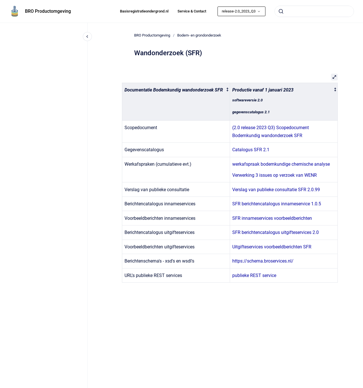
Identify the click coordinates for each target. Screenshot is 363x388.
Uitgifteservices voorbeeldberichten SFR (271, 247)
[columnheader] (176, 102)
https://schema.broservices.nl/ (263, 261)
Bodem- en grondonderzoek (199, 35)
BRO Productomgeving (48, 11)
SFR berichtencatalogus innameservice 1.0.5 (276, 203)
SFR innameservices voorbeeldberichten (272, 218)
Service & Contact (192, 11)
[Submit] (281, 11)
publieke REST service (254, 275)
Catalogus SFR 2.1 (250, 149)
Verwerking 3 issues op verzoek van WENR (274, 175)
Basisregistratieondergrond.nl (144, 11)
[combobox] (314, 11)
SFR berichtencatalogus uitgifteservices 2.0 (275, 232)
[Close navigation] (87, 36)
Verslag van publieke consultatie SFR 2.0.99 (276, 189)
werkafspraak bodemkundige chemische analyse (281, 164)
